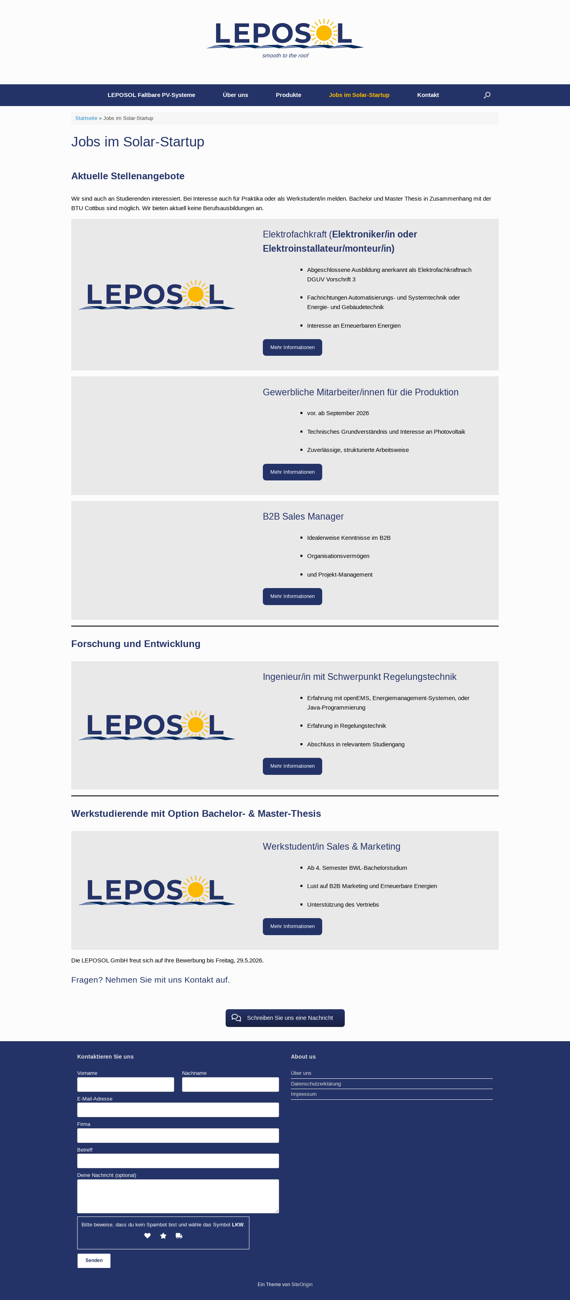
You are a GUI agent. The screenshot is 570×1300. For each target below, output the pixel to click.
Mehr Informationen (292, 347)
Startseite (86, 118)
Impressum (304, 1094)
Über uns (235, 95)
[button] (487, 95)
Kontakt (428, 95)
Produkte (288, 95)
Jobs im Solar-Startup (359, 95)
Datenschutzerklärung (316, 1083)
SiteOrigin (302, 1285)
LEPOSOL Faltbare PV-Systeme (151, 95)
